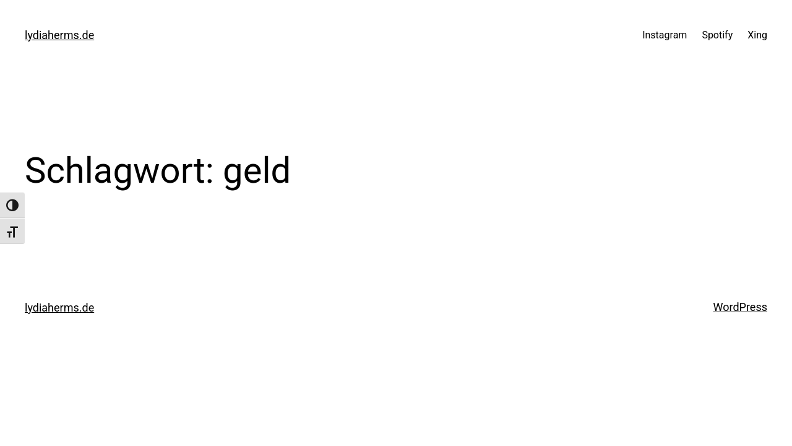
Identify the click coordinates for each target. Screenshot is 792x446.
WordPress (740, 306)
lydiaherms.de (59, 35)
